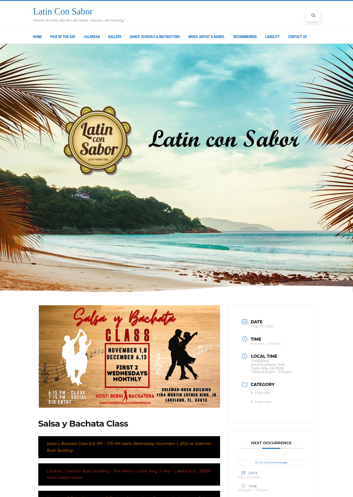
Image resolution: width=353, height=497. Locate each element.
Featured (261, 401)
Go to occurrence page (271, 462)
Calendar (92, 37)
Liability (272, 37)
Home (37, 37)
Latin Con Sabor (63, 11)
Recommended (245, 37)
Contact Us (297, 37)
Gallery (115, 37)
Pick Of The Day (63, 37)
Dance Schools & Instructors (155, 37)
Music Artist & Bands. (207, 37)
